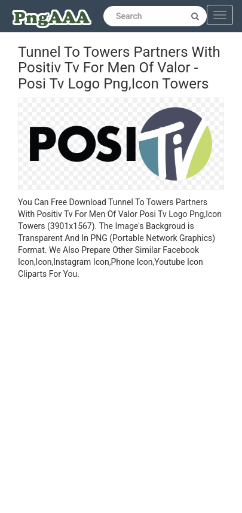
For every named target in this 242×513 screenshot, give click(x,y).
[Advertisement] (112, 398)
